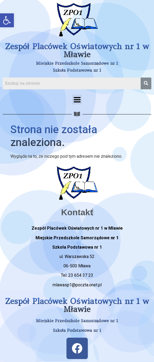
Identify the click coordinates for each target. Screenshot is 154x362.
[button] (7, 20)
